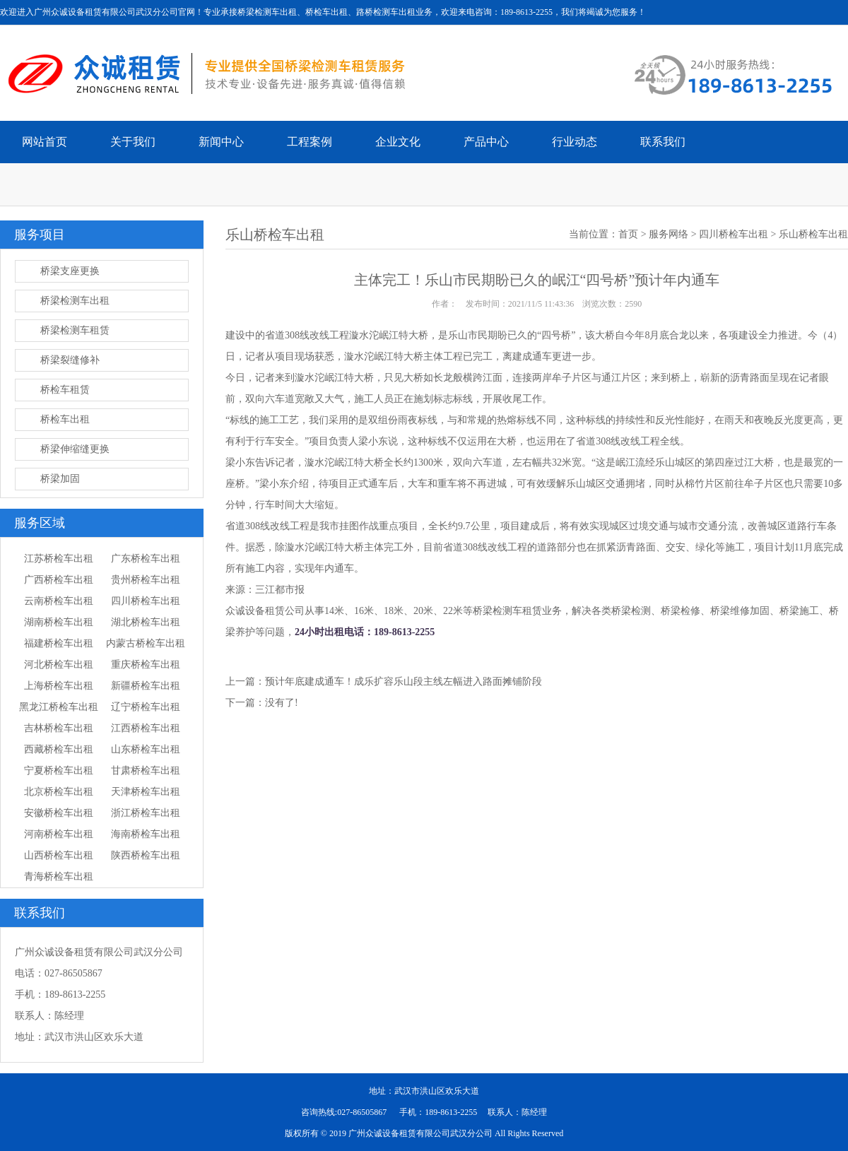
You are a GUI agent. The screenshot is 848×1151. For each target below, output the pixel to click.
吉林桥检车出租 (58, 728)
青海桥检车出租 (58, 876)
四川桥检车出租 (145, 601)
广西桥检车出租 (58, 579)
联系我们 (662, 142)
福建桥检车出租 (58, 643)
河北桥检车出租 (58, 664)
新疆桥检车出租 (145, 685)
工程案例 (309, 142)
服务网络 (668, 234)
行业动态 (574, 142)
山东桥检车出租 (145, 749)
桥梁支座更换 (70, 271)
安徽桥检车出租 (58, 813)
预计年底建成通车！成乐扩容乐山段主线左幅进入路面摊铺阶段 (403, 681)
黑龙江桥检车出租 (58, 707)
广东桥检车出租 (145, 558)
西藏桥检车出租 (58, 749)
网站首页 (44, 142)
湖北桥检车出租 (145, 622)
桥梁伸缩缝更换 (75, 449)
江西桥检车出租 (145, 728)
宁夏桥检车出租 (58, 770)
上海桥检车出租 (58, 685)
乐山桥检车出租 (813, 234)
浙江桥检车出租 (145, 813)
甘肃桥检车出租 (145, 770)
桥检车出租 (65, 419)
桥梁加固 (60, 478)
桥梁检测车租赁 (75, 330)
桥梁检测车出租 (75, 300)
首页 (628, 234)
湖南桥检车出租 (58, 622)
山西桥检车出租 (58, 855)
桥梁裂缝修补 (70, 360)
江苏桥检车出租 (58, 558)
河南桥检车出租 (58, 834)
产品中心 (486, 142)
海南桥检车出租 (145, 834)
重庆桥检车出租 (145, 664)
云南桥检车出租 (58, 601)
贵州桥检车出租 (145, 579)
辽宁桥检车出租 (145, 707)
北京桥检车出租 (58, 791)
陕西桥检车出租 (145, 855)
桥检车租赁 (65, 389)
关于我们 (132, 142)
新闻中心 (221, 142)
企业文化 (397, 142)
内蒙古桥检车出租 (145, 643)
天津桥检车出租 (145, 791)
